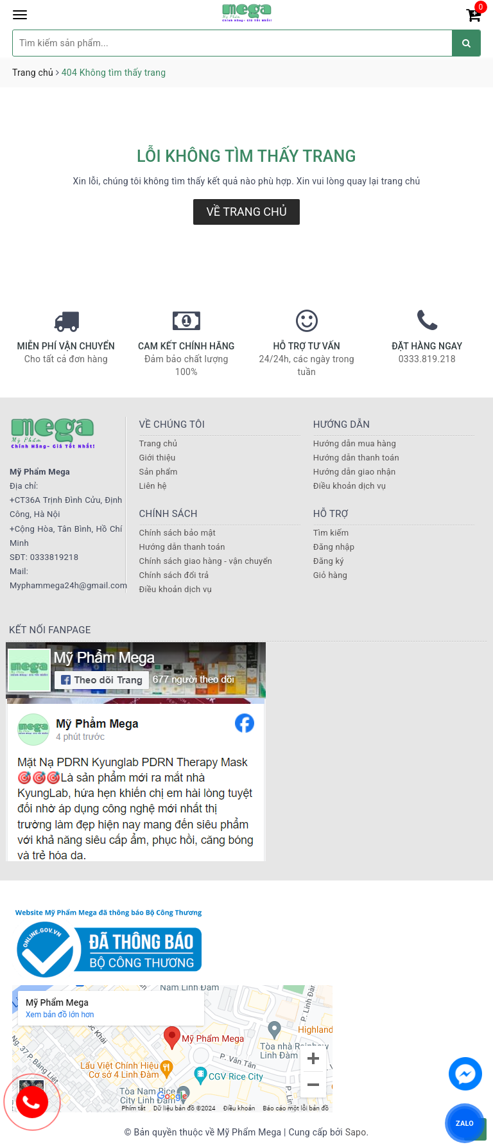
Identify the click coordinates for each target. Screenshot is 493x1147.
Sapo (356, 1132)
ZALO (465, 1123)
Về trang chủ (246, 211)
